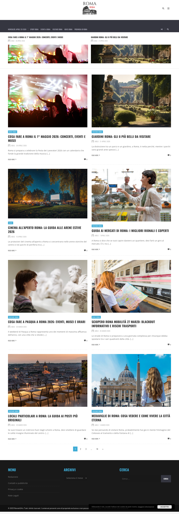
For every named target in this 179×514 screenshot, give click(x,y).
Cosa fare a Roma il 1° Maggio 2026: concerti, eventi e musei (35, 37)
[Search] (163, 10)
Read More (11, 159)
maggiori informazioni (146, 507)
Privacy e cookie (15, 491)
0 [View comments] (86, 159)
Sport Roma (34, 29)
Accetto (164, 507)
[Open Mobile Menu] (168, 10)
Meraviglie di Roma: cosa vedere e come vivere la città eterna (130, 420)
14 (97, 451)
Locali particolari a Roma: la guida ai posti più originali (45, 420)
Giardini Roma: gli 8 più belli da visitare (109, 37)
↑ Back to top (166, 510)
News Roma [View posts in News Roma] (12, 132)
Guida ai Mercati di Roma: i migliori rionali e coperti (127, 232)
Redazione (13, 479)
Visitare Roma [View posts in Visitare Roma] (97, 132)
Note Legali (13, 497)
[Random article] (161, 29)
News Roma (68, 29)
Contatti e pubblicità (18, 485)
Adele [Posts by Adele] (12, 41)
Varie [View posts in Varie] (10, 223)
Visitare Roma (57, 29)
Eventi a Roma (45, 29)
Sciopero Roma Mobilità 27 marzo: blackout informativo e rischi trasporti (126, 326)
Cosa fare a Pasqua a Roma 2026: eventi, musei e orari (45, 326)
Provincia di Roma (80, 29)
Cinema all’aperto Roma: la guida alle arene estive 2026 (42, 229)
